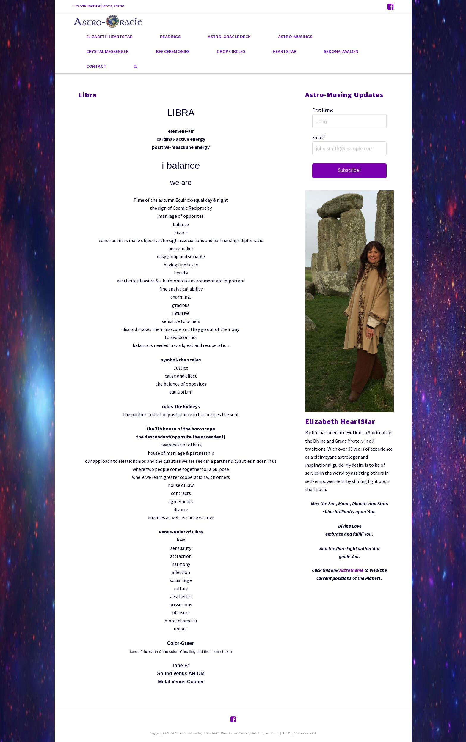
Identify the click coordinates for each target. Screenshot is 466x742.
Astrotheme (351, 570)
